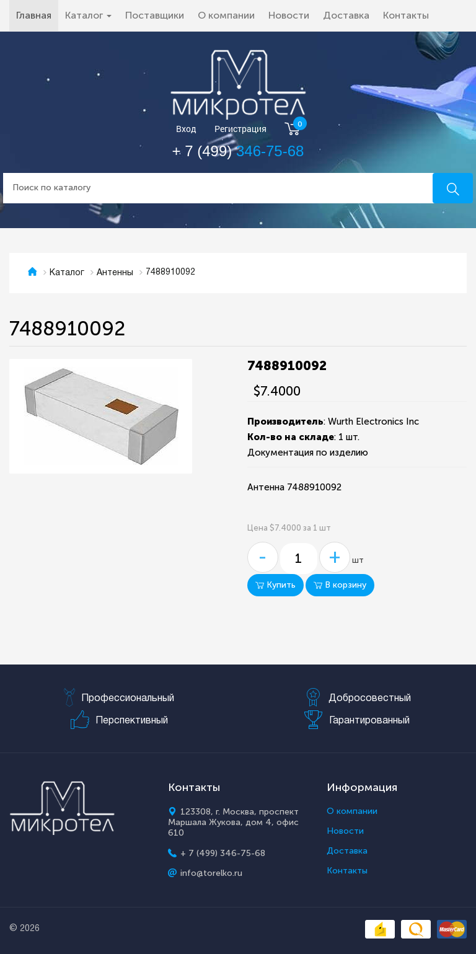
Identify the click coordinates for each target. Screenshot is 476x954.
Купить (275, 585)
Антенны (115, 273)
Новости (288, 15)
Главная (37, 15)
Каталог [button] (88, 15)
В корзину (340, 585)
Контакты (406, 15)
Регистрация (240, 129)
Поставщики (154, 15)
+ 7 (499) (238, 151)
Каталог (67, 273)
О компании (226, 15)
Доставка (346, 15)
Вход (186, 129)
